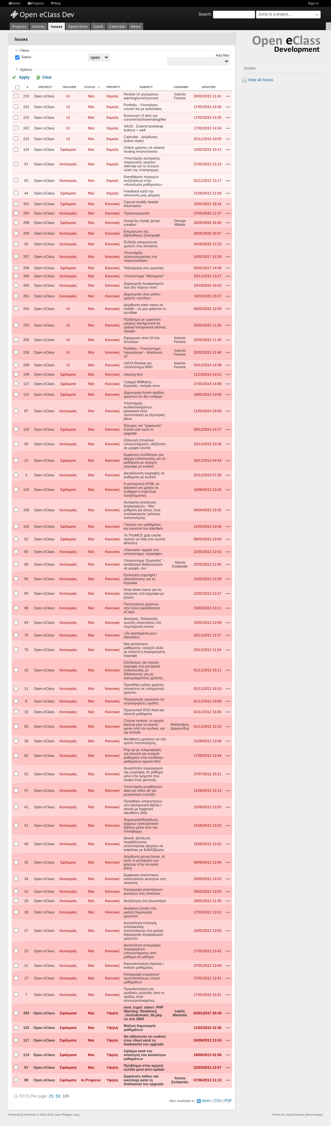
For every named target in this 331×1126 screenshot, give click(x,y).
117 (26, 1040)
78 (26, 649)
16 (26, 669)
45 (26, 243)
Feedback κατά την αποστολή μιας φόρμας (142, 192)
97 (26, 1067)
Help (57, 3)
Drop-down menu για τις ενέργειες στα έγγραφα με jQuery (144, 593)
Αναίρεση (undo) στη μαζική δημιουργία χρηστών (140, 911)
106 (26, 509)
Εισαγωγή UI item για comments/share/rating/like (145, 117)
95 (26, 443)
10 (26, 711)
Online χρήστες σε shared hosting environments (144, 149)
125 (26, 1027)
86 (26, 564)
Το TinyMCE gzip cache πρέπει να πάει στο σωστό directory (145, 538)
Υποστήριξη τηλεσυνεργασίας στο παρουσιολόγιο (140, 256)
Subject (146, 86)
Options (26, 70)
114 (26, 1054)
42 (26, 806)
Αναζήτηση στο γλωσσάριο (145, 900)
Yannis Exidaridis (180, 564)
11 (26, 688)
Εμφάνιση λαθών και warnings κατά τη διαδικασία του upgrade (144, 1079)
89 (26, 593)
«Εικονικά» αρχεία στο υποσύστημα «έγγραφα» (143, 551)
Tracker (69, 86)
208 (26, 364)
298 (26, 222)
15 (26, 460)
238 (26, 352)
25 (50, 1095)
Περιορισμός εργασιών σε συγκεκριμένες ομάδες (144, 700)
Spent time (78, 26)
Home (15, 3)
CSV (218, 1099)
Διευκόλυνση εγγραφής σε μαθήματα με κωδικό (144, 474)
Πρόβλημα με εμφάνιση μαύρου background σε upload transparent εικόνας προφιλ (145, 324)
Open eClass (44, 95)
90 (26, 578)
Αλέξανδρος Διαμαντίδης (179, 726)
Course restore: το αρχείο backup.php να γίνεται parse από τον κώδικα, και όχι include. (144, 726)
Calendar (117, 26)
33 (26, 891)
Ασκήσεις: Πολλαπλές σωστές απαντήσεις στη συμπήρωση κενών (142, 622)
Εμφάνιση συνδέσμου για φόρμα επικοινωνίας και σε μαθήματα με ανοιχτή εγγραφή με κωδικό (145, 460)
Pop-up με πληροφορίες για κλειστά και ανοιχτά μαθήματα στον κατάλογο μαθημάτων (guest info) (143, 755)
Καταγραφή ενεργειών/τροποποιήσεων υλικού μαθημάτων (142, 977)
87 (26, 410)
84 (26, 622)
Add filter (223, 55)
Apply (22, 77)
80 (26, 551)
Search (204, 14)
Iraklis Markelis (180, 1012)
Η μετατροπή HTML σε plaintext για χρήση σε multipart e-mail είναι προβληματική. (141, 489)
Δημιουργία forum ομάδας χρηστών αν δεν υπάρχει (144, 394)
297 (26, 256)
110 (26, 489)
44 (26, 192)
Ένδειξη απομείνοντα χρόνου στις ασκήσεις (141, 243)
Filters (24, 50)
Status (25, 57)
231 (26, 106)
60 (26, 755)
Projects (37, 3)
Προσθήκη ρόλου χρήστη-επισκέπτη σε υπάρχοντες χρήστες (144, 688)
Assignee (181, 86)
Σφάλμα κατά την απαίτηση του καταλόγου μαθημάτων (145, 1054)
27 (26, 930)
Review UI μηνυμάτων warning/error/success (141, 95)
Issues (56, 26)
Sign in (313, 3)
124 (26, 149)
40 (26, 843)
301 (26, 203)
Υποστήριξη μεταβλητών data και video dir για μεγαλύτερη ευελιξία (143, 790)
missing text (133, 374)
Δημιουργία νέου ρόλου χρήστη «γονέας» (142, 295)
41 (26, 825)
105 (26, 526)
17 (26, 977)
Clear (40, 77)
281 (26, 295)
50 (57, 1095)
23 (26, 950)
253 (26, 324)
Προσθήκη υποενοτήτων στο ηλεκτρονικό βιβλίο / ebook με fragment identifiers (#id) (143, 806)
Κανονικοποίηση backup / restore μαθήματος (144, 965)
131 (26, 394)
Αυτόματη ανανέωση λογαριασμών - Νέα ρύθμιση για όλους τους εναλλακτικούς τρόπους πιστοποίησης (142, 509)
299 (26, 233)
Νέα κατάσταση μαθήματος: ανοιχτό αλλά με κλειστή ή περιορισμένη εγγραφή (144, 649)
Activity (38, 26)
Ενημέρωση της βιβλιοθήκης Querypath (142, 233)
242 (26, 127)
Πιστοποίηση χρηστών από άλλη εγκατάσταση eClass (142, 607)
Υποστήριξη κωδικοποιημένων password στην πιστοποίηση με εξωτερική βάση (144, 410)
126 (26, 429)
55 (26, 726)
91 (26, 163)
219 (26, 95)
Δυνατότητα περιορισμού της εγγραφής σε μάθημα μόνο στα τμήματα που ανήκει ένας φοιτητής (143, 773)
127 (26, 383)
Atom (208, 1099)
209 (26, 339)
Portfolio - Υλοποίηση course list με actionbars (143, 106)
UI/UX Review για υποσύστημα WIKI (138, 364)
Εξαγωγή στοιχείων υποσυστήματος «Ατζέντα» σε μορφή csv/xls (145, 443)
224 (26, 138)
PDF (228, 1099)
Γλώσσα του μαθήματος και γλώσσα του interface (143, 526)
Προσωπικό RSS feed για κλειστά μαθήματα (144, 711)
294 (26, 1012)
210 (26, 117)
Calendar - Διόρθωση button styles (140, 138)
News (136, 26)
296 (26, 267)
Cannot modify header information (141, 203)
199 (26, 374)
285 (26, 285)
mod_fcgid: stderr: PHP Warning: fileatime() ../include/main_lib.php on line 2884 (144, 1012)
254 (26, 308)
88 (26, 607)
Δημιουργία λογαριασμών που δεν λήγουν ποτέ (144, 285)
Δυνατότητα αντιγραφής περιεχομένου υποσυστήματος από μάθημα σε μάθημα (142, 950)
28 (26, 911)
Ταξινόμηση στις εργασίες (144, 267)
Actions (228, 95)
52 (26, 773)
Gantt (98, 26)
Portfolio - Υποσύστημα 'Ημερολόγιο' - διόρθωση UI (143, 352)
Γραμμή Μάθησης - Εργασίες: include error (142, 383)
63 (26, 180)
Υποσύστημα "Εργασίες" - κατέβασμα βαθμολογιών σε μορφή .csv (144, 563)
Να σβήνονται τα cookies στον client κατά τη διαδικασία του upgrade (145, 1039)
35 (26, 862)
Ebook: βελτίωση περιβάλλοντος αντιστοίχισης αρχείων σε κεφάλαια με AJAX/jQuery (144, 843)
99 (26, 1079)
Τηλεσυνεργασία (136, 213)
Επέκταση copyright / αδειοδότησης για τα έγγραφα (140, 578)
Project (45, 86)
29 (26, 900)
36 (26, 740)
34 (26, 878)
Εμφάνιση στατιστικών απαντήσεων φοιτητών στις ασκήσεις (145, 878)
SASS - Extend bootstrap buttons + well (143, 127)
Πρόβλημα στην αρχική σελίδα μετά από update (144, 1067)
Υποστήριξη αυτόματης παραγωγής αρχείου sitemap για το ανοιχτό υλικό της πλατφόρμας (142, 163)
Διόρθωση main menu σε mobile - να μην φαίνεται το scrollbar (145, 308)
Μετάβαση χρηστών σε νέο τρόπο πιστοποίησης (145, 740)
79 (26, 634)
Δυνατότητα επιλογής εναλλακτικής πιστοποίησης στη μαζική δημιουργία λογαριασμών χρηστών (143, 930)
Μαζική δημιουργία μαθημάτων (140, 1027)
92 (26, 538)
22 (26, 965)
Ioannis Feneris (180, 95)
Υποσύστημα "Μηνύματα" (144, 275)
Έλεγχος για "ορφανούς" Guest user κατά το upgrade (143, 429)
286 (26, 275)
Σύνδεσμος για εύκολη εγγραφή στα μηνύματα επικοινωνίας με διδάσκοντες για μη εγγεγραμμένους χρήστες (143, 669)
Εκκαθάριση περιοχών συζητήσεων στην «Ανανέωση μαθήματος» (143, 180)
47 (26, 790)
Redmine (30, 1113)
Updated (208, 86)
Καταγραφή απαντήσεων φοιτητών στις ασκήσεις (143, 891)
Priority (114, 86)
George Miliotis (180, 222)
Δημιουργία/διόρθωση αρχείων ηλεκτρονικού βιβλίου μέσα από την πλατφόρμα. (141, 825)
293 (26, 213)
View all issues (260, 80)
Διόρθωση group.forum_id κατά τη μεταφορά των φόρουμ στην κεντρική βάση (144, 861)
